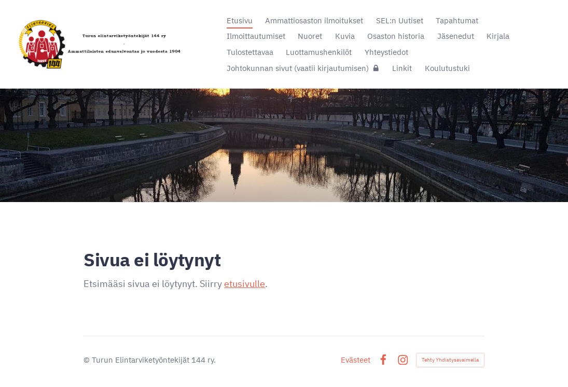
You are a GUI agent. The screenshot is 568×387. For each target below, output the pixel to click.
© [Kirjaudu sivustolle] (88, 359)
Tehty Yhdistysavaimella (450, 359)
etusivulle (244, 284)
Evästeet (355, 360)
